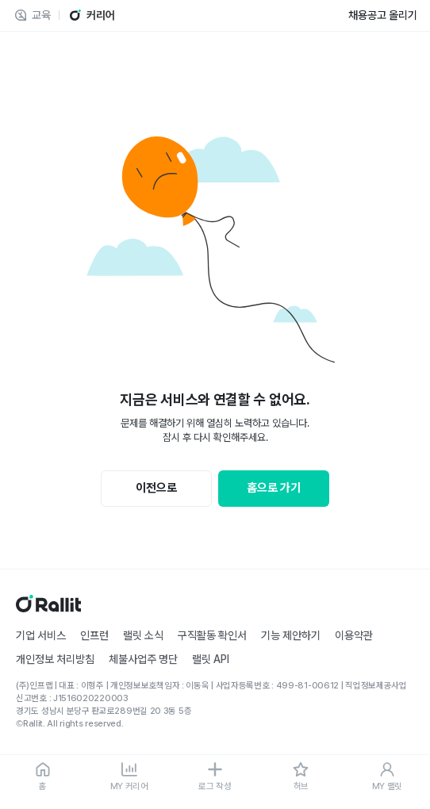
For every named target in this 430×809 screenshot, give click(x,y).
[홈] (43, 777)
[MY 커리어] (128, 777)
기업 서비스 (41, 635)
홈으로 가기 (274, 488)
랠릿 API (210, 659)
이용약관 (354, 635)
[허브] (301, 777)
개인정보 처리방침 (55, 659)
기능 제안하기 (291, 635)
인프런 (94, 635)
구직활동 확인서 (212, 635)
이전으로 (156, 488)
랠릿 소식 (143, 635)
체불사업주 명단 (143, 659)
